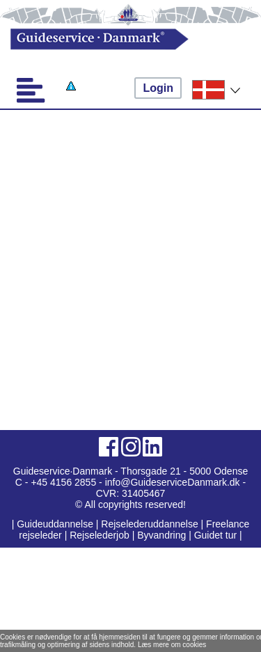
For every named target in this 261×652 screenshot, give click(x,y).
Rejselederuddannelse (150, 524)
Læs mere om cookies (172, 645)
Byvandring (161, 535)
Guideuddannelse (56, 524)
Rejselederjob (99, 535)
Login (158, 88)
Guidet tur (215, 535)
